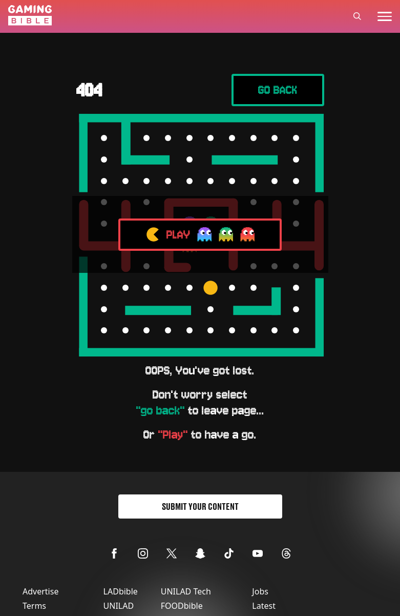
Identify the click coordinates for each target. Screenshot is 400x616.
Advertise (40, 591)
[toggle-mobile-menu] (384, 16)
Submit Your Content (200, 506)
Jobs (260, 591)
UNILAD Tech (186, 591)
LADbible (120, 591)
